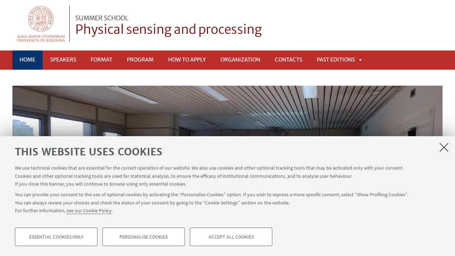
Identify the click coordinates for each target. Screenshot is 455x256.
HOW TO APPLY (187, 59)
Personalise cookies (143, 237)
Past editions (336, 59)
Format (101, 59)
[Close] (444, 147)
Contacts (288, 59)
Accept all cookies (231, 237)
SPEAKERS (63, 59)
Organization (240, 59)
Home (28, 59)
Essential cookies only (56, 237)
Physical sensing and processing (168, 26)
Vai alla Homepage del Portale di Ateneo (41, 23)
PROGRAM (140, 59)
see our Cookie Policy (89, 210)
